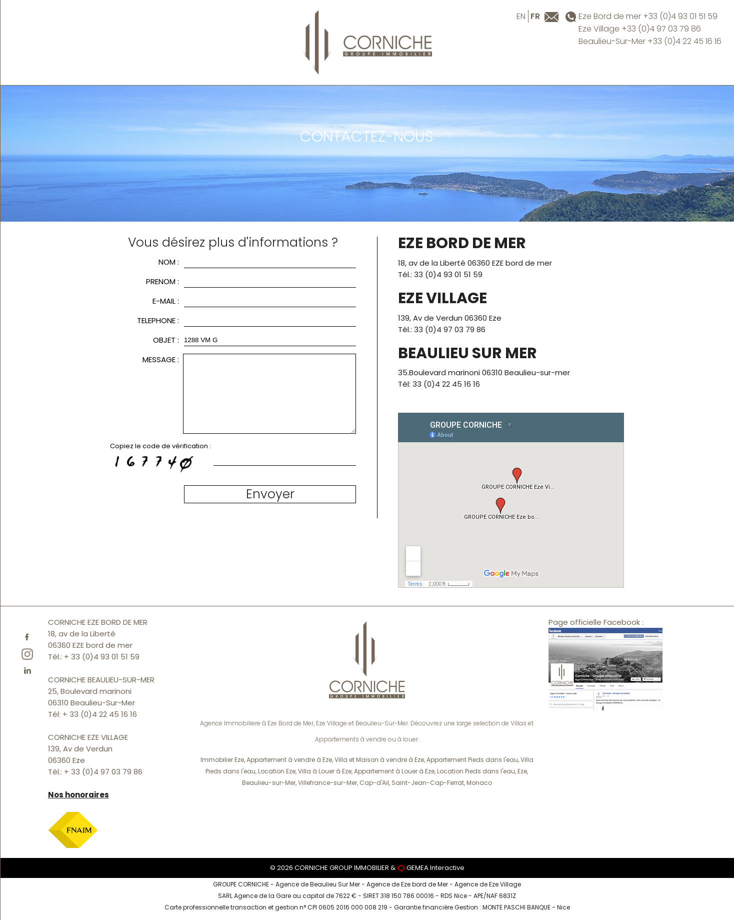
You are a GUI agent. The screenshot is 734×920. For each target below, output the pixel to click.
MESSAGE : (160, 359)
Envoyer (270, 494)
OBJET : (166, 340)
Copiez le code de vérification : (160, 446)
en (521, 16)
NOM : (168, 262)
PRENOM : (162, 281)
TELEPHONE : (158, 320)
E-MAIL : (165, 301)
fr (535, 16)
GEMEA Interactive (435, 867)
